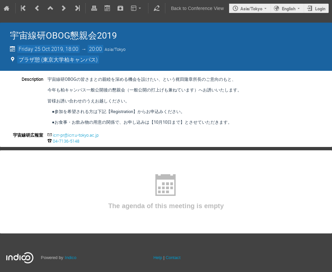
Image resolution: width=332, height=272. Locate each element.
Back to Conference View (197, 8)
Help (157, 257)
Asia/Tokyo (251, 9)
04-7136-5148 (66, 141)
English (288, 9)
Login (320, 9)
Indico (70, 257)
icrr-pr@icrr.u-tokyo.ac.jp (76, 135)
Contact (173, 257)
